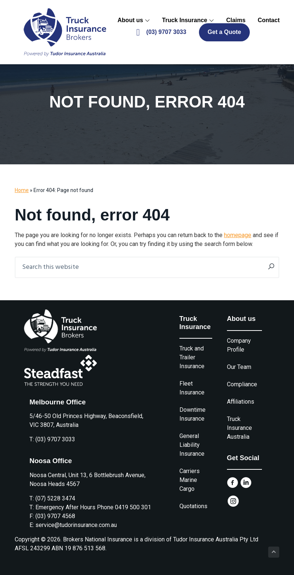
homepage (237, 235)
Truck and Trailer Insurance (191, 357)
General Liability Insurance (191, 444)
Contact (269, 20)
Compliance (242, 384)
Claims (235, 20)
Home (22, 190)
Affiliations (240, 401)
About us (134, 20)
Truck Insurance (188, 20)
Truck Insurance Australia (239, 427)
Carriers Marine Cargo (189, 480)
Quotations (193, 506)
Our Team (239, 366)
